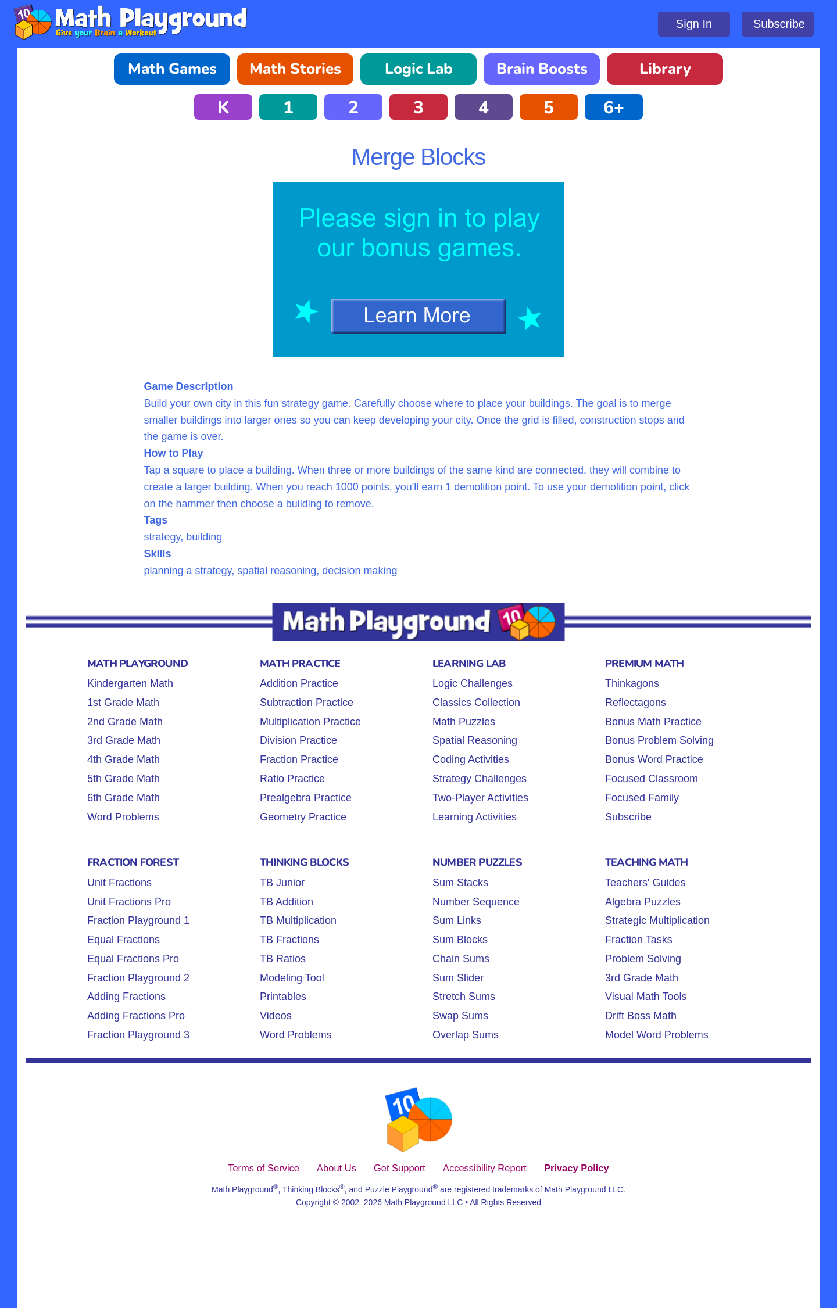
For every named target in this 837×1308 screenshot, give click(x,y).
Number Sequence (476, 902)
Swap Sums (460, 1016)
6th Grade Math (123, 798)
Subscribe (779, 23)
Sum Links (456, 920)
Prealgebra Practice (306, 798)
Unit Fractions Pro (129, 902)
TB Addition (286, 902)
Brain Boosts (542, 69)
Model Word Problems (657, 1035)
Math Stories (295, 69)
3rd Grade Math (123, 740)
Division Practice (298, 740)
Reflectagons (635, 702)
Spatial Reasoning (474, 740)
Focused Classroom (651, 778)
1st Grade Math (123, 702)
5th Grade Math (123, 778)
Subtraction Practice (306, 702)
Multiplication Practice (310, 722)
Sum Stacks (460, 882)
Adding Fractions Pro (136, 1016)
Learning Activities (474, 817)
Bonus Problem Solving (659, 740)
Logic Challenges (472, 683)
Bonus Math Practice (653, 722)
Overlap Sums (465, 1035)
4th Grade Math (123, 759)
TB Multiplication (298, 920)
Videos (276, 1016)
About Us (336, 1168)
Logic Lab (419, 69)
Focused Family (642, 798)
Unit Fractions (119, 882)
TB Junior (282, 882)
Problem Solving (643, 959)
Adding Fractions (126, 996)
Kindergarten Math (130, 683)
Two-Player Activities (480, 798)
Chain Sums (460, 959)
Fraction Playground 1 (138, 920)
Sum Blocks (460, 939)
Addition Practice (299, 683)
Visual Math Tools (645, 996)
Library (665, 69)
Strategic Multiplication (657, 920)
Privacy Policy (576, 1168)
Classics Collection (476, 702)
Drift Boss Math (641, 1016)
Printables (283, 996)
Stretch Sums (463, 996)
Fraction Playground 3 (138, 1035)
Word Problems (123, 817)
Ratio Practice (292, 778)
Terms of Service (263, 1168)
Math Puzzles (463, 722)
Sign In (694, 23)
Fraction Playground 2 (138, 978)
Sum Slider (458, 978)
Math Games (172, 69)
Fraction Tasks (639, 939)
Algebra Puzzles (643, 902)
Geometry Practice (303, 817)
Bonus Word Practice (654, 759)
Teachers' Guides (645, 882)
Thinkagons (632, 683)
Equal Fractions (123, 939)
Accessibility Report (485, 1168)
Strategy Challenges (479, 778)
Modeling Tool (292, 978)
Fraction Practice (299, 759)
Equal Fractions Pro (133, 959)
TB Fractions (289, 939)
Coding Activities (470, 759)
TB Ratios (283, 959)
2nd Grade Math (125, 722)
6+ (613, 108)
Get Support (399, 1168)
